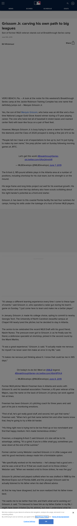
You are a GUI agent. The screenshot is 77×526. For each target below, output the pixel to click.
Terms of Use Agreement (60, 517)
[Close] (73, 512)
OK (46, 521)
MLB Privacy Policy (41, 517)
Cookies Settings (29, 521)
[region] (38, 517)
